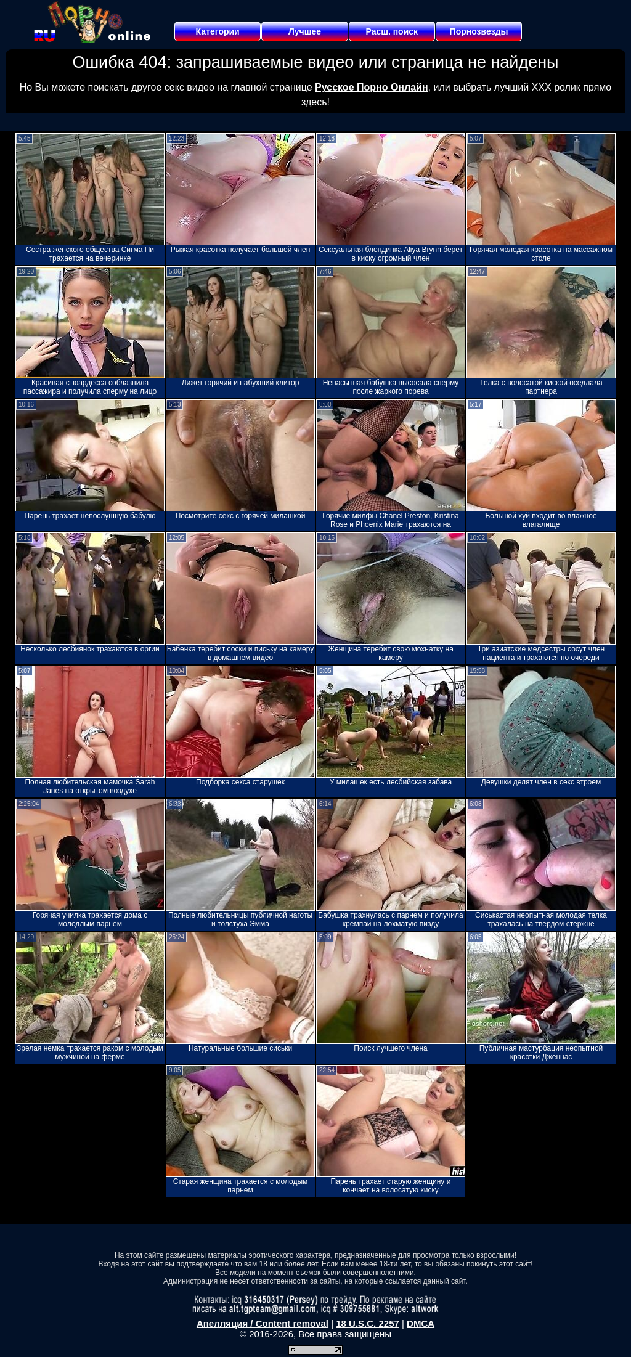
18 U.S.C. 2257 (367, 1323)
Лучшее (304, 31)
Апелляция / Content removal (262, 1323)
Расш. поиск (391, 31)
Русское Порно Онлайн (371, 87)
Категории (218, 31)
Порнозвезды (479, 31)
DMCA (420, 1323)
